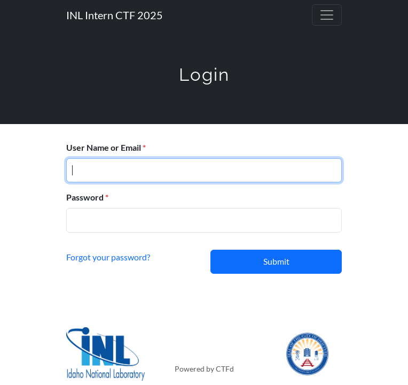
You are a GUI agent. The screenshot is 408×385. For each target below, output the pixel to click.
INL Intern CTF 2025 (114, 15)
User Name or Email (103, 147)
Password (85, 197)
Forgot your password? (108, 256)
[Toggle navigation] (327, 15)
